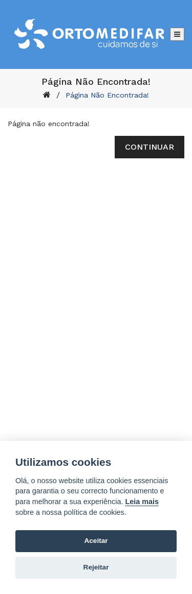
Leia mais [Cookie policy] (142, 501)
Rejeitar (96, 567)
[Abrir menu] (177, 34)
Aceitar (96, 540)
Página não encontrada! (107, 95)
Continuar (149, 147)
